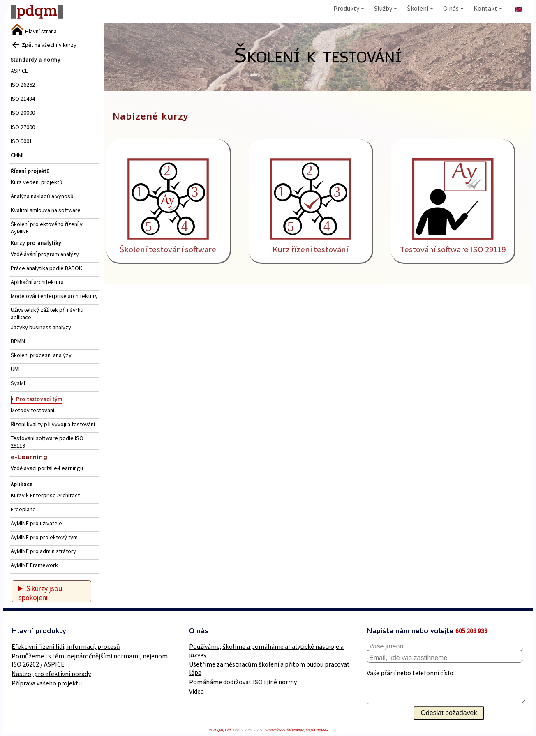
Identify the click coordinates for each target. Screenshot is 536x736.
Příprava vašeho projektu (47, 683)
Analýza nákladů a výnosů (42, 196)
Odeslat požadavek (449, 712)
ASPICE (19, 70)
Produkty (348, 8)
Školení (420, 8)
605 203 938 (471, 631)
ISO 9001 (21, 141)
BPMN (18, 341)
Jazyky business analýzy (41, 327)
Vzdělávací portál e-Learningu (47, 468)
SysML (19, 383)
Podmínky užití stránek (285, 730)
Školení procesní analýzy (41, 355)
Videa (196, 691)
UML (16, 369)
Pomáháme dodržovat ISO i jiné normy (243, 682)
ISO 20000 (23, 112)
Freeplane (23, 509)
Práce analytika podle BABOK (46, 268)
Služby (385, 8)
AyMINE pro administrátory (43, 551)
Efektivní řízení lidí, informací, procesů (66, 646)
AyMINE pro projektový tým (44, 537)
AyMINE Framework (34, 565)
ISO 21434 (23, 98)
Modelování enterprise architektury (54, 296)
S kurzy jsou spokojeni (40, 593)
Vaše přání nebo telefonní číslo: (411, 673)
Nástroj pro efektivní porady (51, 673)
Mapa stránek (316, 730)
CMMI (17, 155)
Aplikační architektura (37, 282)
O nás (453, 8)
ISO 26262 (23, 84)
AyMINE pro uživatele (36, 523)
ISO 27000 (23, 127)
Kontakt (488, 8)
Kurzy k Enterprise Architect (45, 495)
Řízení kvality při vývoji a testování (53, 424)
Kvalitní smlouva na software (46, 210)
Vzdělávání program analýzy (45, 254)
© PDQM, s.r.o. (219, 730)
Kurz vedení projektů (36, 182)
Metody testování (32, 410)
